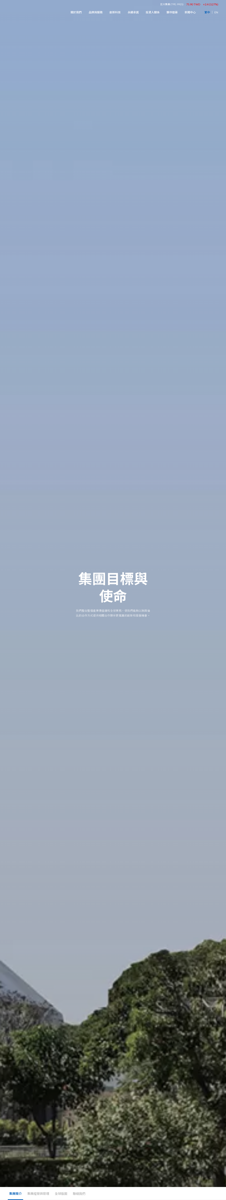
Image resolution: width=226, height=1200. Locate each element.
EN (216, 12)
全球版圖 (61, 1193)
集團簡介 (15, 1193)
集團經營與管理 (38, 1193)
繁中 (207, 12)
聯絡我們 (79, 1193)
